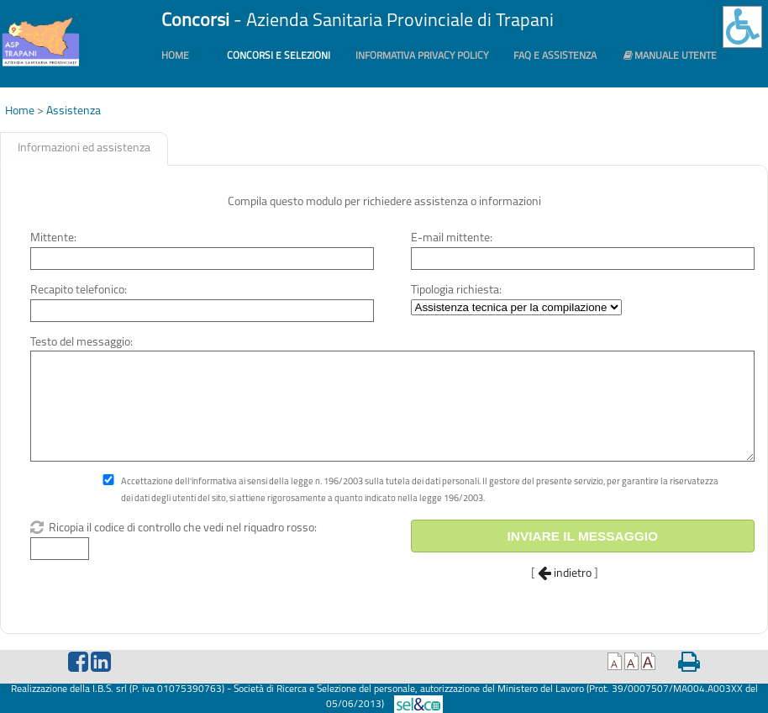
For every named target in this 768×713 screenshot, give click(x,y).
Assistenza (73, 111)
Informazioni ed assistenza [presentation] (84, 148)
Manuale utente (669, 55)
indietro (565, 574)
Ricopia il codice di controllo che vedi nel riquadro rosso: (181, 528)
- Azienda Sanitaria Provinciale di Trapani (357, 21)
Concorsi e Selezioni (278, 56)
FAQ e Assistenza (555, 56)
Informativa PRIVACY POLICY (421, 56)
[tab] (84, 149)
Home (175, 56)
